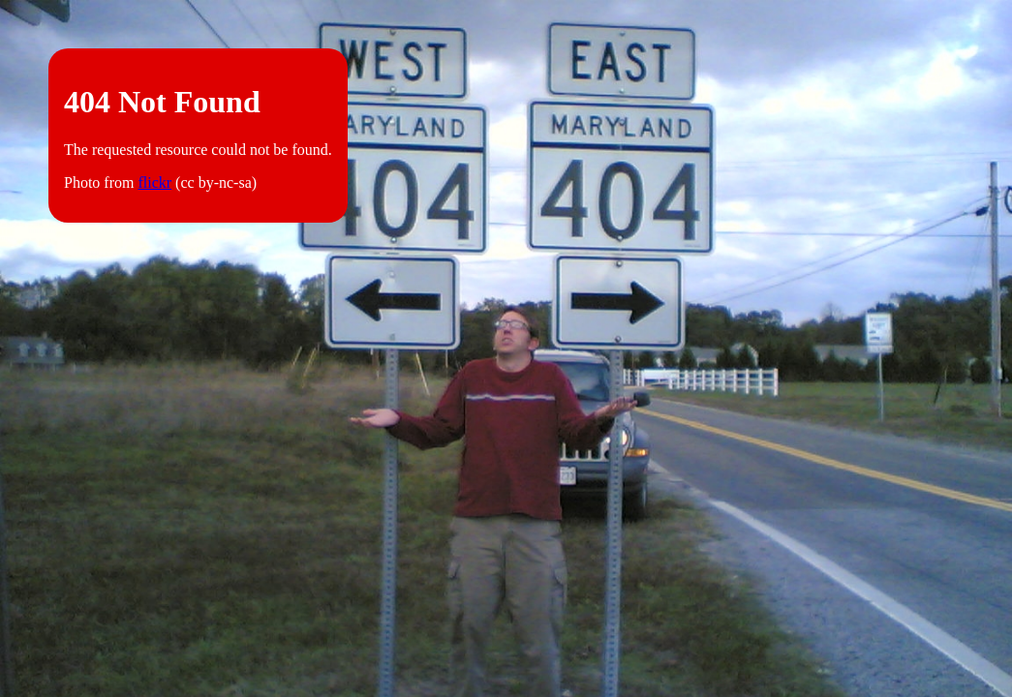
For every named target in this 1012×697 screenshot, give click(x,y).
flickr (154, 182)
